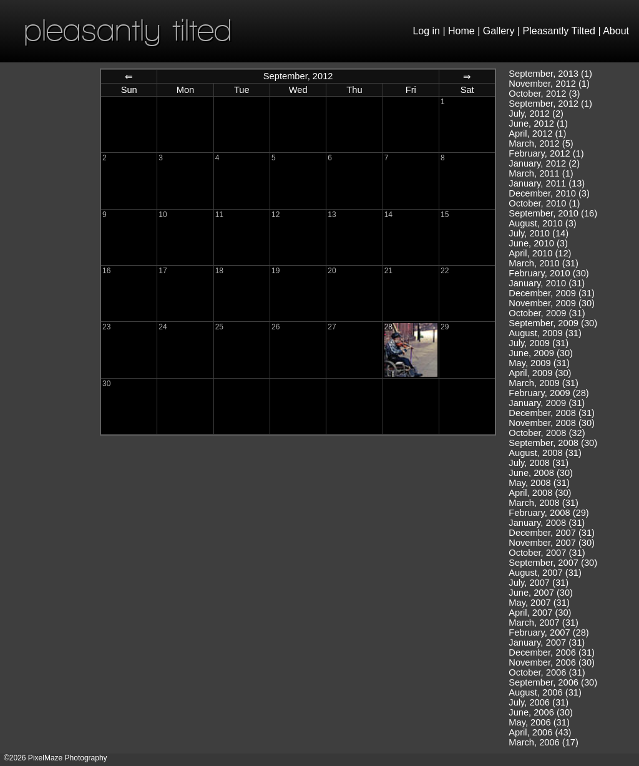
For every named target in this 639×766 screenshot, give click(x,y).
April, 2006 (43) (540, 732)
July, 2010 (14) (538, 233)
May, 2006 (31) (539, 722)
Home (461, 31)
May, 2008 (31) (539, 483)
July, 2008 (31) (538, 463)
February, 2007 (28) (548, 633)
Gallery (499, 31)
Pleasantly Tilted (559, 31)
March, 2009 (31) (543, 383)
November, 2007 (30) (552, 543)
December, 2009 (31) (552, 293)
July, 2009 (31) (538, 343)
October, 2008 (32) (547, 433)
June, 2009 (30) (541, 353)
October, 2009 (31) (547, 313)
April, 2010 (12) (540, 253)
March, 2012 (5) (541, 143)
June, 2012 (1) (538, 123)
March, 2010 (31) (543, 263)
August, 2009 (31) (545, 333)
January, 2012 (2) (544, 163)
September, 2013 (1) (550, 74)
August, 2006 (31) (545, 692)
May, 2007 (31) (539, 603)
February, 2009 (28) (548, 393)
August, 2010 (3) (542, 223)
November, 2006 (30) (552, 662)
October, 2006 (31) (547, 672)
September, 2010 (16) (553, 213)
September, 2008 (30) (553, 443)
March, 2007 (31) (543, 623)
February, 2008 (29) (548, 513)
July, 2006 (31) (538, 702)
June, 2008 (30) (541, 473)
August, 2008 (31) (545, 453)
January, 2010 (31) (547, 283)
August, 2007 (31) (545, 573)
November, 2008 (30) (552, 423)
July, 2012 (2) (536, 114)
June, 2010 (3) (538, 243)
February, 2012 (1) (546, 153)
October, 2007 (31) (547, 553)
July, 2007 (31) (538, 583)
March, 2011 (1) (541, 173)
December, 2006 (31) (552, 652)
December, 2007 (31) (552, 533)
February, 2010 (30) (548, 273)
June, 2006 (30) (541, 712)
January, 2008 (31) (547, 523)
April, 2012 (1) (537, 133)
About (616, 31)
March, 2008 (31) (543, 503)
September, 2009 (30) (553, 323)
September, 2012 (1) (550, 104)
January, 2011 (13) (547, 183)
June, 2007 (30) (541, 593)
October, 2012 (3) (544, 94)
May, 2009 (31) (539, 363)
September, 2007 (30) (553, 563)
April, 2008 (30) (540, 493)
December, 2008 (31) (552, 413)
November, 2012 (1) (549, 84)
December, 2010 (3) (549, 193)
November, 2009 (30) (552, 303)
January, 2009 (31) (547, 403)
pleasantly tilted (128, 29)
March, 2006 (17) (543, 742)
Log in (426, 31)
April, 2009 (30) (540, 373)
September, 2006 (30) (553, 682)
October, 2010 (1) (544, 203)
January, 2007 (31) (547, 642)
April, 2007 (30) (540, 613)
